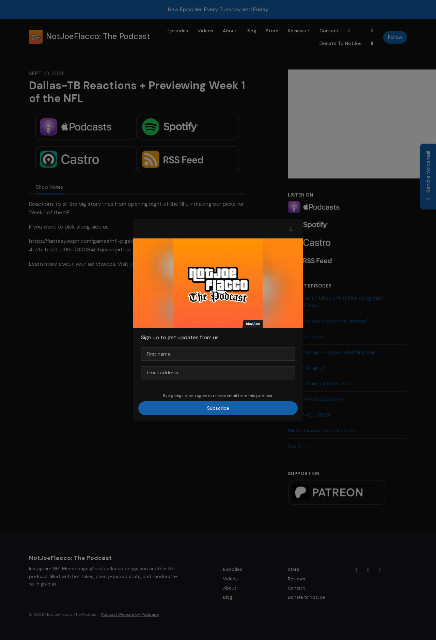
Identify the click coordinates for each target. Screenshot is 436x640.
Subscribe (218, 408)
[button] (291, 229)
